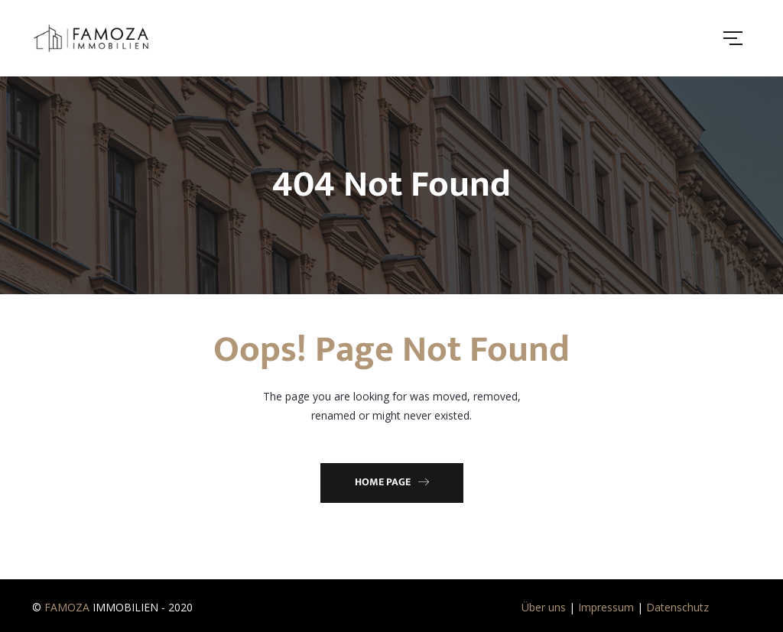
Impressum (606, 607)
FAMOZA (66, 607)
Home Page (392, 482)
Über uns (543, 607)
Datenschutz (677, 607)
